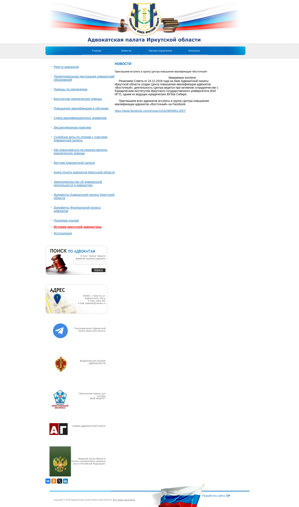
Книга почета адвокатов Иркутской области (84, 172)
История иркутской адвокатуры (78, 226)
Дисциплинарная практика (72, 127)
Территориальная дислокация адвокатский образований (84, 78)
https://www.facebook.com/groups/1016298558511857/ (150, 110)
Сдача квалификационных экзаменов (80, 118)
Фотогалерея (63, 233)
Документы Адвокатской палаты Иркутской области (84, 196)
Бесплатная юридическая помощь (78, 98)
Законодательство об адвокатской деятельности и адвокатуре (78, 183)
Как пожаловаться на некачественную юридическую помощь (80, 151)
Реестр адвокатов (66, 66)
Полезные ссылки (66, 220)
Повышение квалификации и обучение (81, 108)
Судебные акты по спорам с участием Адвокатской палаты (80, 138)
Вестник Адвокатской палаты (74, 162)
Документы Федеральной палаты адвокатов (77, 209)
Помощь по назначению (71, 89)
